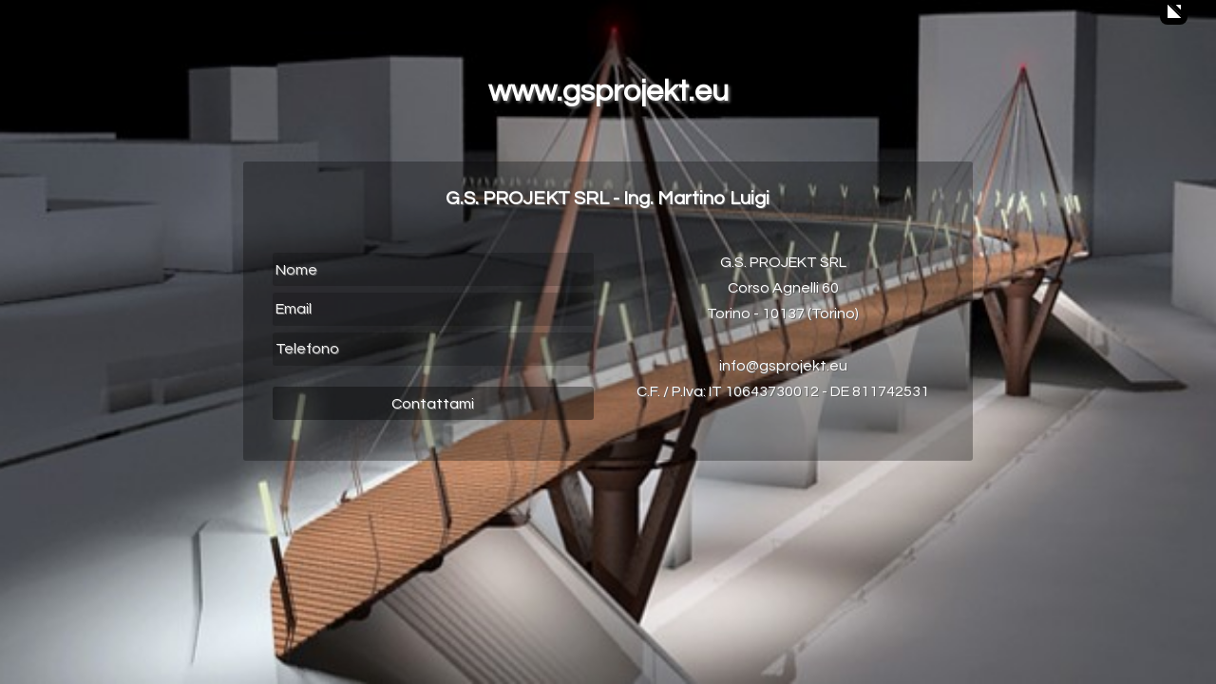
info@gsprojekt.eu (783, 365)
